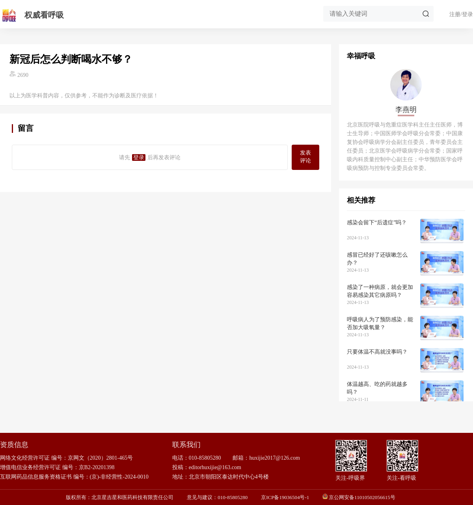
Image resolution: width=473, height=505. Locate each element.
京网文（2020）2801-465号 (100, 458)
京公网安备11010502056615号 (362, 497)
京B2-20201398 (97, 467)
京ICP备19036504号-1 (285, 497)
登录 (138, 157)
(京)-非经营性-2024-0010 (119, 477)
